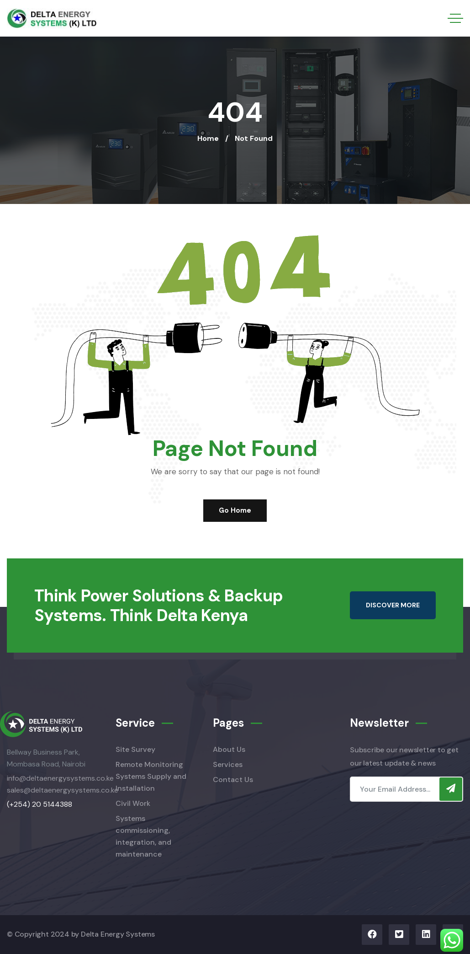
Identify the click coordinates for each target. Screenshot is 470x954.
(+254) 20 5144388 (39, 804)
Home (208, 138)
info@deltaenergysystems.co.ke (60, 778)
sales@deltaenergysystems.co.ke (62, 790)
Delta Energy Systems (118, 934)
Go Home (235, 510)
